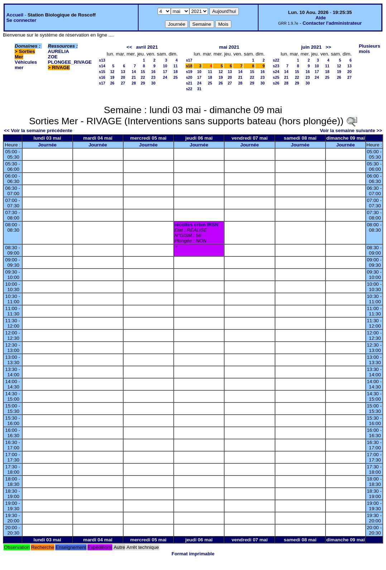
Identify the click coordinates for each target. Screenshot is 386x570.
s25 (276, 77)
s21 (189, 83)
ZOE (53, 56)
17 (165, 71)
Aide (320, 17)
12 (112, 71)
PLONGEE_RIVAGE (70, 62)
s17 (102, 83)
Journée (47, 145)
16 (153, 71)
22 (143, 77)
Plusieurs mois (369, 48)
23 (153, 77)
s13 (102, 60)
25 (175, 77)
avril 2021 (147, 47)
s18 (189, 66)
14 (134, 71)
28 (134, 83)
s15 (102, 71)
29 (143, 83)
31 (199, 89)
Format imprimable (193, 553)
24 (165, 77)
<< (129, 47)
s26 (276, 83)
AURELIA (58, 51)
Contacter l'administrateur (332, 23)
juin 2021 (311, 47)
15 (143, 71)
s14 (102, 66)
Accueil (14, 15)
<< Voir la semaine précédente (38, 130)
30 (153, 83)
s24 (276, 71)
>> (328, 47)
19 (112, 77)
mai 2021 (229, 47)
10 (165, 66)
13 (123, 71)
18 (175, 71)
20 (123, 77)
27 (123, 83)
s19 (189, 71)
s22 (189, 89)
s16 (102, 77)
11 (175, 66)
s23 (276, 66)
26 (112, 83)
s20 (189, 77)
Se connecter (21, 20)
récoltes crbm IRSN (196, 224)
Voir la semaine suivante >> (351, 130)
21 (134, 77)
